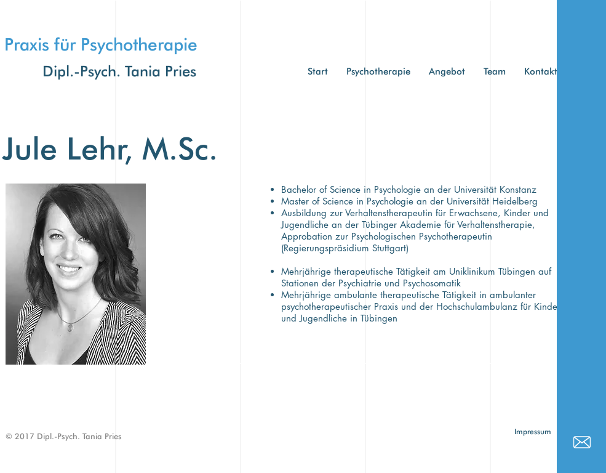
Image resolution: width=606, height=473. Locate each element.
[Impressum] (533, 432)
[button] (494, 72)
